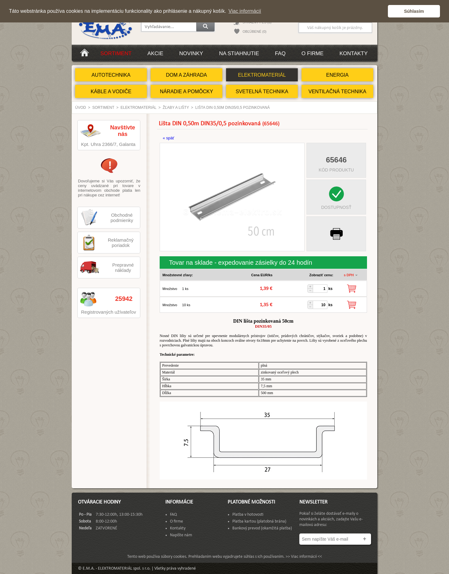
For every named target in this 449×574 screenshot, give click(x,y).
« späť (168, 138)
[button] (381, 11)
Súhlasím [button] (414, 11)
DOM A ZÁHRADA (186, 75)
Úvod (80, 107)
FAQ (280, 53)
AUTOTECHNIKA (110, 75)
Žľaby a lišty (176, 107)
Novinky (191, 53)
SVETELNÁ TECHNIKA (262, 91)
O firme (313, 53)
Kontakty (354, 53)
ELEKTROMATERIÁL (262, 75)
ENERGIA (337, 75)
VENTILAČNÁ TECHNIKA (337, 91)
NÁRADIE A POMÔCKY (186, 91)
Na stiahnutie (239, 53)
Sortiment (116, 53)
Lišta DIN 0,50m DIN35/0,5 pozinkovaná (232, 107)
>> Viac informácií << (304, 556)
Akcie (155, 53)
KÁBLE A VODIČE (111, 91)
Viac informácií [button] (245, 11)
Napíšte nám (181, 535)
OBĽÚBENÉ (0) (254, 31)
